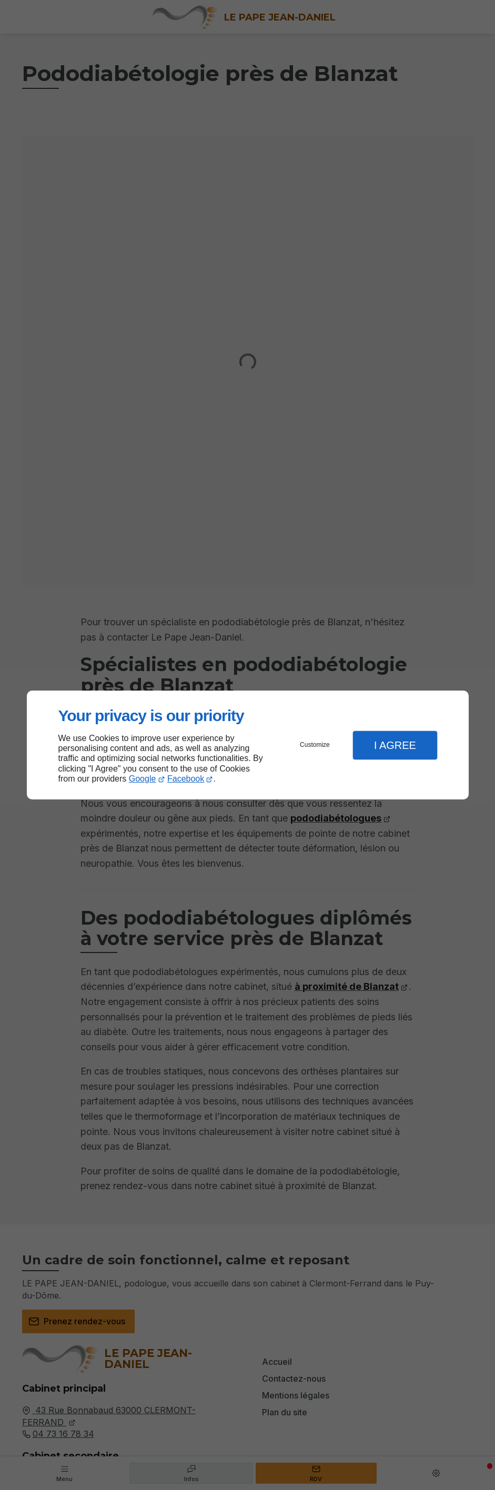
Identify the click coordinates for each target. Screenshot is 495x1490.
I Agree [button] (395, 745)
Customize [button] (315, 744)
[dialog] (248, 745)
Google (142, 778)
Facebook (185, 778)
